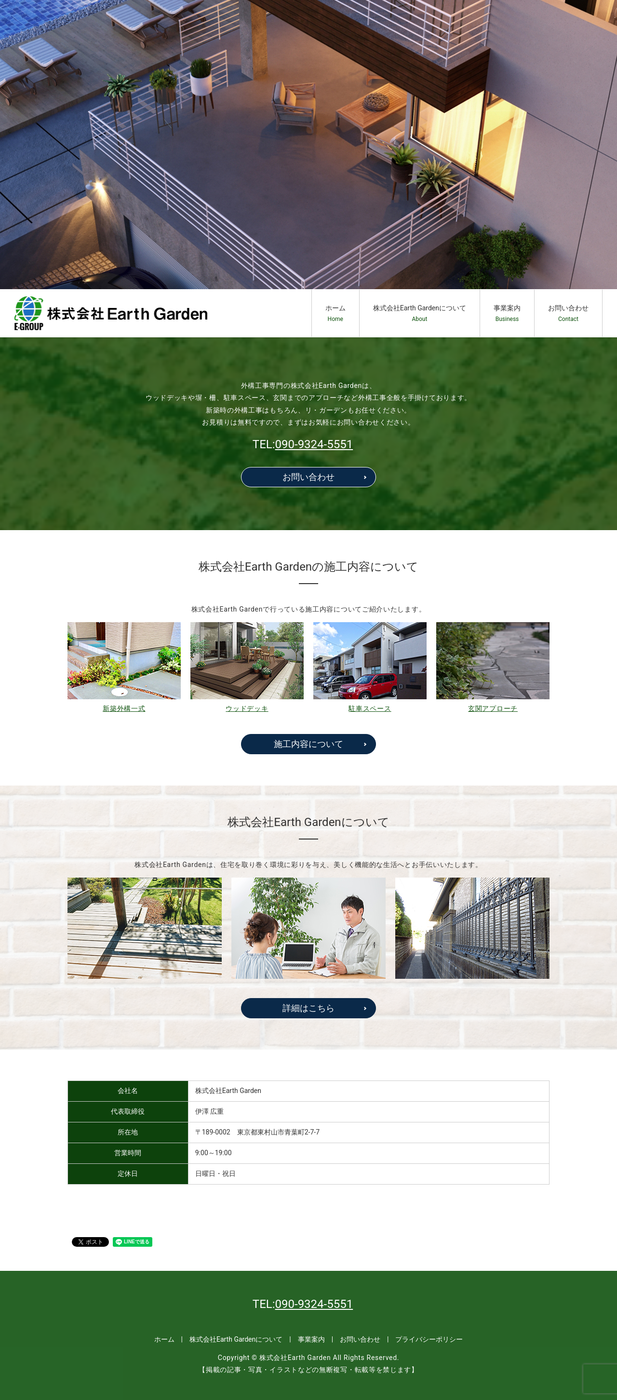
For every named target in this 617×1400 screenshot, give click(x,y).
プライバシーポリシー (429, 1339)
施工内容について (308, 744)
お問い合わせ (568, 313)
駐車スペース (370, 708)
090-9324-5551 (314, 444)
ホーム (335, 313)
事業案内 (507, 313)
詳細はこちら (308, 1008)
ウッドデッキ (247, 708)
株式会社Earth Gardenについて (419, 313)
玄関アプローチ (493, 708)
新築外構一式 (124, 708)
